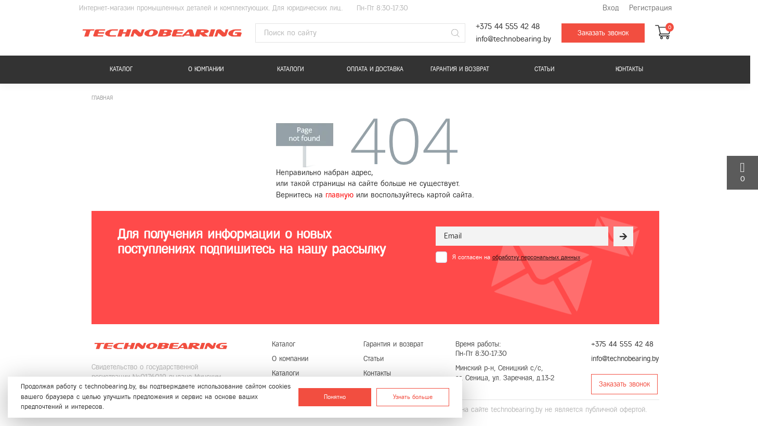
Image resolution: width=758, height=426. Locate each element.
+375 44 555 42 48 (508, 27)
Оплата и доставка (375, 69)
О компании (206, 69)
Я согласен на (516, 257)
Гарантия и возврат (459, 69)
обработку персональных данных (536, 257)
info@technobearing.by (513, 39)
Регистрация (650, 8)
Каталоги (290, 69)
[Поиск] (456, 33)
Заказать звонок (603, 33)
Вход (611, 8)
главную (339, 195)
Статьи (544, 69)
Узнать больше (413, 397)
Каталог (121, 69)
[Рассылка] (623, 236)
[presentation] (515, 288)
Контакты (629, 69)
